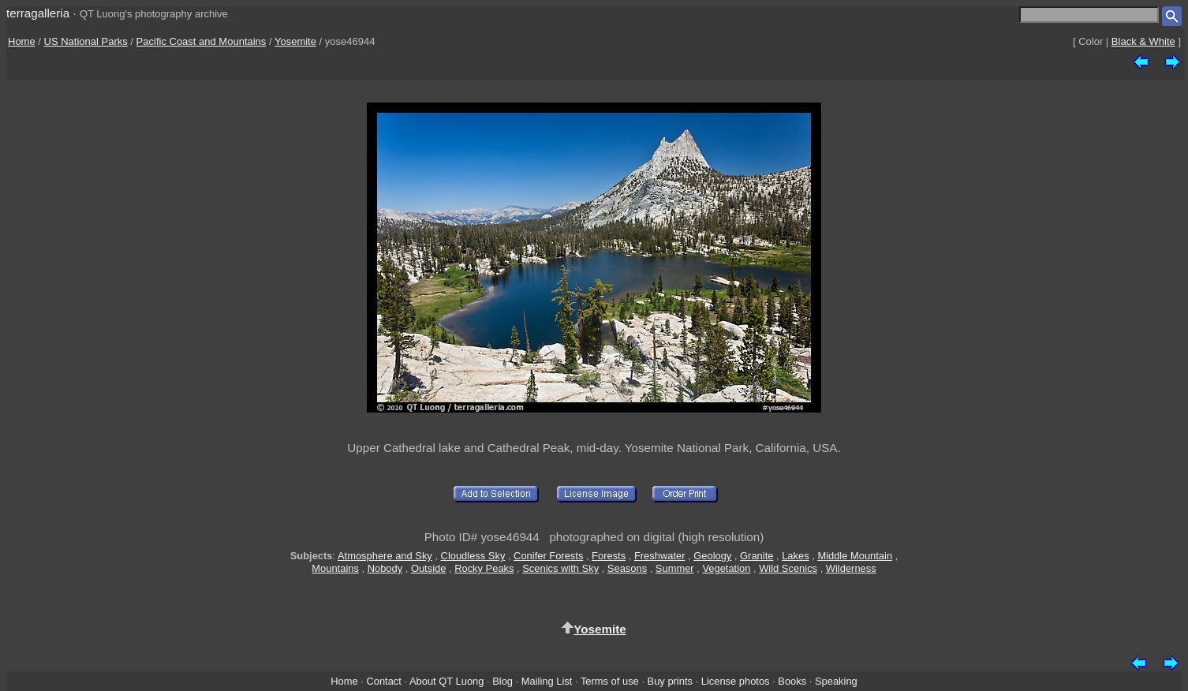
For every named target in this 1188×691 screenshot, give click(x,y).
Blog (502, 681)
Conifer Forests (548, 556)
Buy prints (670, 681)
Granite (756, 556)
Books (792, 681)
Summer (675, 568)
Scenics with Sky (560, 568)
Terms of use (610, 681)
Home (21, 41)
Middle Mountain (854, 556)
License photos (735, 681)
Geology (712, 556)
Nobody (385, 568)
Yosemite (295, 41)
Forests (609, 556)
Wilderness (851, 568)
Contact (383, 681)
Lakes (795, 556)
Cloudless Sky (473, 556)
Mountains (335, 568)
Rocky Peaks (484, 568)
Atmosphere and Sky (385, 556)
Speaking (836, 681)
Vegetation (726, 568)
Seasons (627, 568)
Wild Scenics (788, 568)
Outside (428, 568)
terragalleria (37, 13)
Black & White (1143, 41)
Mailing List (547, 681)
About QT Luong (446, 681)
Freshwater (660, 556)
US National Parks (86, 41)
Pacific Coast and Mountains (201, 41)
